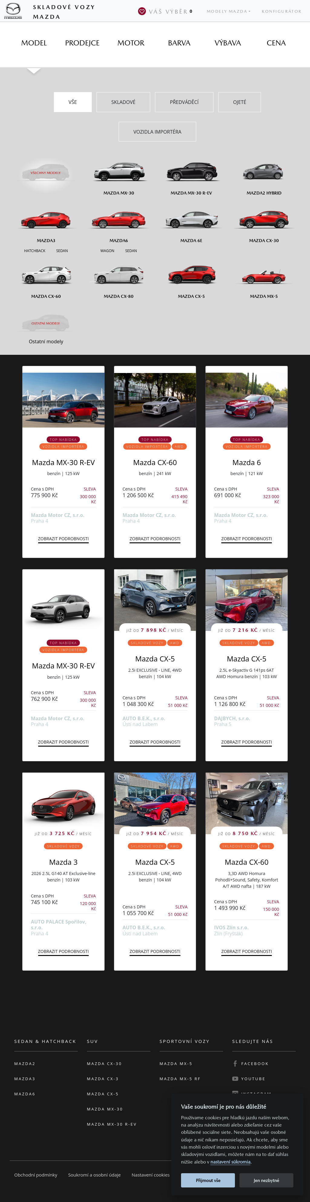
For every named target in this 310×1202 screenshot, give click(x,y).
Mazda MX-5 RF (180, 1078)
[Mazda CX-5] (191, 277)
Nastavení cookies (151, 1175)
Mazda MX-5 (176, 1063)
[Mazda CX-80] (118, 277)
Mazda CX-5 (155, 659)
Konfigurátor (282, 11)
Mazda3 (24, 1078)
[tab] (34, 43)
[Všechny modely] (46, 169)
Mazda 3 (63, 862)
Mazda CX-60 (155, 462)
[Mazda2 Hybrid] (264, 174)
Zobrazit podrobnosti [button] (63, 538)
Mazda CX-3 (103, 1078)
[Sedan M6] (130, 250)
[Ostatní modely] (46, 323)
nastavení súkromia (230, 1162)
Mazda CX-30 (104, 1063)
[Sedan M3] (61, 250)
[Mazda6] (118, 221)
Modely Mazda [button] (227, 11)
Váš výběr (166, 11)
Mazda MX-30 (105, 1109)
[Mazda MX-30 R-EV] (191, 174)
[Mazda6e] (191, 221)
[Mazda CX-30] (264, 221)
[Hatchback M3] (34, 250)
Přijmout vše (208, 1180)
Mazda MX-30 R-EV (63, 462)
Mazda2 (24, 1063)
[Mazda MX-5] (264, 277)
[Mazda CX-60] (46, 277)
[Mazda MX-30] (118, 174)
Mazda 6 (246, 462)
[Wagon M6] (107, 250)
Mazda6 (24, 1094)
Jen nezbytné (266, 1180)
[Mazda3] (46, 221)
